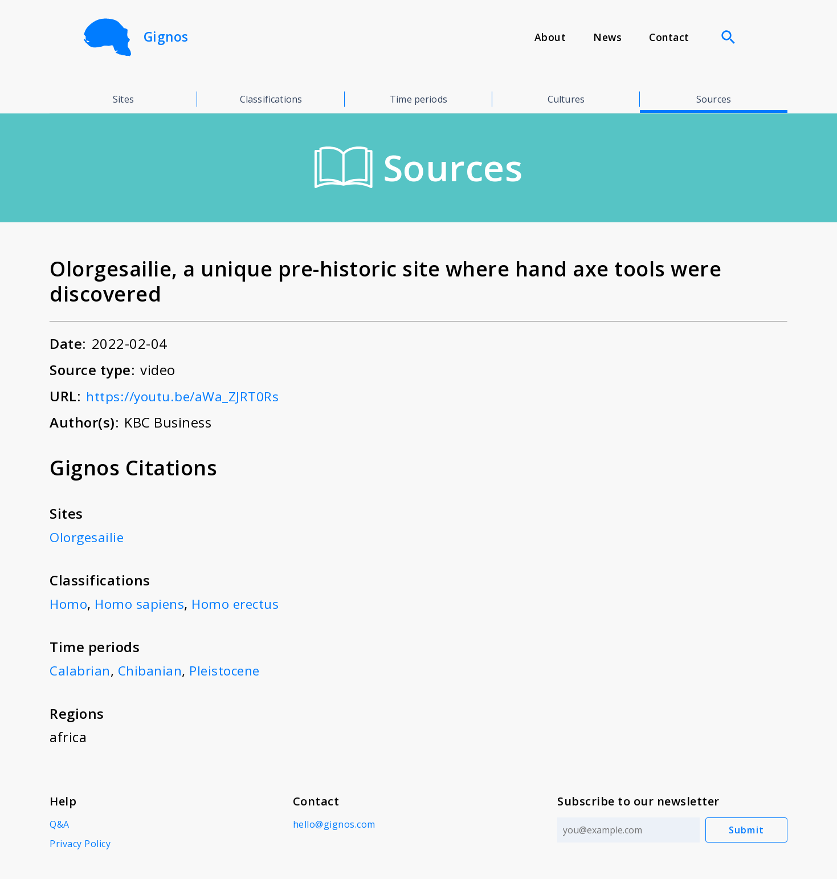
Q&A (60, 824)
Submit (747, 830)
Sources (713, 99)
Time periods (418, 99)
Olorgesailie (88, 536)
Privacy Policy (80, 843)
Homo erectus (242, 603)
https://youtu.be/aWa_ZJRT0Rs (187, 395)
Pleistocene (230, 670)
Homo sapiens (142, 603)
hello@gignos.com (333, 824)
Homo (69, 603)
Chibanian (153, 670)
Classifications (271, 99)
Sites (123, 99)
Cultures (566, 99)
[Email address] (627, 830)
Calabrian (81, 670)
